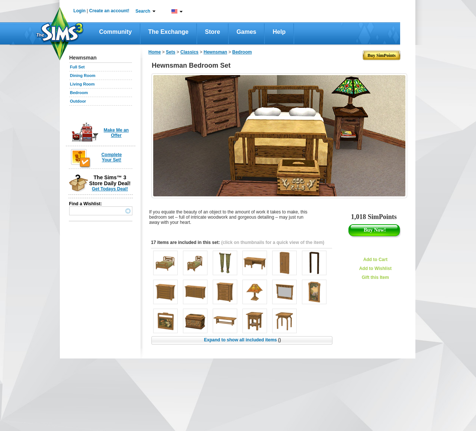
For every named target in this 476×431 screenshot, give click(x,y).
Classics (189, 52)
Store (212, 32)
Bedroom (79, 92)
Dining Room (82, 75)
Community (115, 32)
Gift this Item (375, 277)
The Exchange (168, 32)
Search (142, 11)
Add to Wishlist (375, 268)
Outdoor (78, 101)
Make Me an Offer (116, 133)
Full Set (77, 67)
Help (279, 32)
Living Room (82, 84)
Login (79, 10)
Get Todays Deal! (110, 189)
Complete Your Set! (112, 157)
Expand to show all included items (242, 339)
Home (154, 52)
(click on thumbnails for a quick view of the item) (272, 242)
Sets (170, 52)
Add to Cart (375, 259)
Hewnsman (215, 52)
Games (246, 32)
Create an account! (109, 10)
